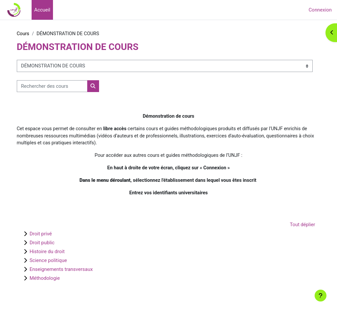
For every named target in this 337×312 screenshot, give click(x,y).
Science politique (60, 263)
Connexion (320, 10)
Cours (34, 34)
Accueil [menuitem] (42, 10)
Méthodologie (56, 280)
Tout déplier (290, 227)
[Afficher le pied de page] (320, 295)
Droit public (53, 245)
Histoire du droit (58, 254)
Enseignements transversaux (72, 272)
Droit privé (52, 236)
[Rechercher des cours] (63, 86)
